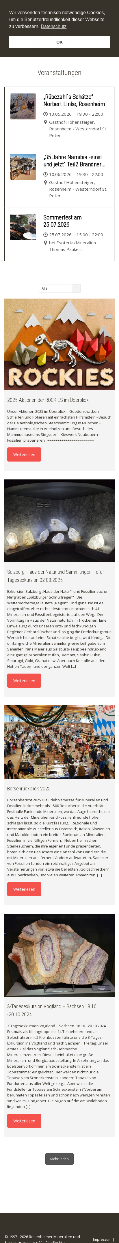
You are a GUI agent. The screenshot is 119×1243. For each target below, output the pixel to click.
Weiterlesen (24, 454)
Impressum (102, 1239)
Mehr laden (59, 1158)
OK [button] (59, 42)
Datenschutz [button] (53, 26)
